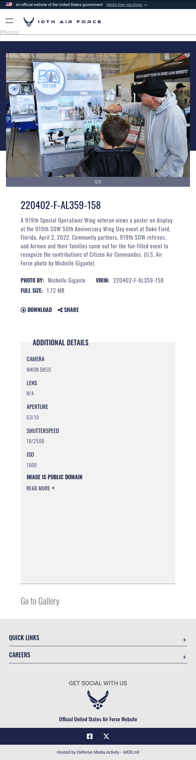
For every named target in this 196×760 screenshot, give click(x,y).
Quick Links (24, 637)
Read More (39, 488)
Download (36, 309)
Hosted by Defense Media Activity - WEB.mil (98, 752)
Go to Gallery (40, 600)
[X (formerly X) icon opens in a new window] (106, 736)
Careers (19, 654)
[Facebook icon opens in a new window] (89, 736)
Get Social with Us (98, 683)
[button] (127, 5)
